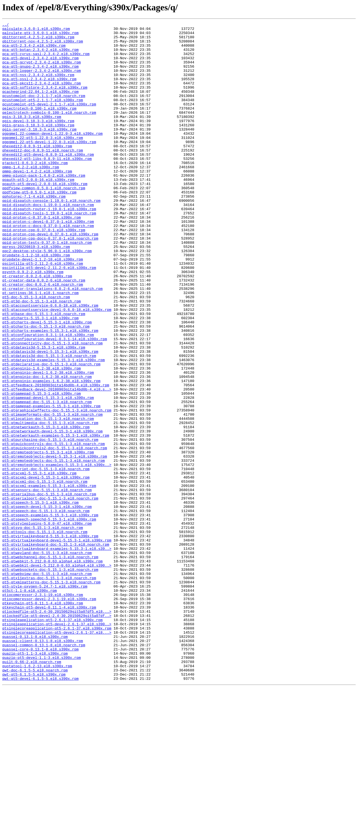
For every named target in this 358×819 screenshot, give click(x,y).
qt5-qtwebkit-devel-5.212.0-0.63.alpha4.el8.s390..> (56, 674)
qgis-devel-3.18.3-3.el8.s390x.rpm (38, 140)
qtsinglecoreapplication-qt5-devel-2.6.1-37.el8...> (56, 754)
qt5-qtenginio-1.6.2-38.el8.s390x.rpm (41, 437)
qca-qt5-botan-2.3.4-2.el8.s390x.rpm (40, 55)
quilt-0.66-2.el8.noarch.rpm (31, 789)
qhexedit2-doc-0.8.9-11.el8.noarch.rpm (42, 176)
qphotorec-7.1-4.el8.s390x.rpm (33, 231)
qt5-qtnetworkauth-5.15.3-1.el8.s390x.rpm (46, 508)
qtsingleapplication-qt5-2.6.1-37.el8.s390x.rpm (52, 739)
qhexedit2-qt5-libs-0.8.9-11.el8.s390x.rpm (47, 186)
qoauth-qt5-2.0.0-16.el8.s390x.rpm (38, 211)
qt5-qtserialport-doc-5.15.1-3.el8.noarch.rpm (50, 593)
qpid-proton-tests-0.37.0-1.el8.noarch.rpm (47, 286)
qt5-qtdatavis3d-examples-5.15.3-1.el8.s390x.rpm (53, 427)
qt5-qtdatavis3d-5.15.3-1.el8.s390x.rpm (43, 412)
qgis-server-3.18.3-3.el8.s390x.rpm (39, 150)
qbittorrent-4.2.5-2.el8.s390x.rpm (38, 40)
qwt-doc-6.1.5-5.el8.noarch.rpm (35, 800)
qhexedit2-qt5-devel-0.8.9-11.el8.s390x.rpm (48, 181)
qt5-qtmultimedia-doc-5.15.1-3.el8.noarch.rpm (50, 503)
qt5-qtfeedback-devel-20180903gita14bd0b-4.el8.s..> (56, 462)
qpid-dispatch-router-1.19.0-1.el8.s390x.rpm (49, 246)
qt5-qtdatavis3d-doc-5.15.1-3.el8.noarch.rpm (49, 422)
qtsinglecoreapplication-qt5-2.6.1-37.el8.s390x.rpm (56, 749)
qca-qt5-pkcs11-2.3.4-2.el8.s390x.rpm (41, 95)
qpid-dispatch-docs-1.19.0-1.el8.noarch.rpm (48, 241)
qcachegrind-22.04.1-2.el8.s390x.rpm (40, 105)
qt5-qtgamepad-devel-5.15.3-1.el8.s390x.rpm (48, 472)
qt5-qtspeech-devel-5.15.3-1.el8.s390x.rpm (47, 603)
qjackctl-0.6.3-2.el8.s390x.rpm (35, 191)
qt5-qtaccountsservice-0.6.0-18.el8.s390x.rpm (50, 362)
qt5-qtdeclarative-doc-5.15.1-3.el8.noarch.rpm (51, 432)
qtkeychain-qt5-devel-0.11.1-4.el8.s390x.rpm (49, 724)
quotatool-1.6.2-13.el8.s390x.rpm (37, 794)
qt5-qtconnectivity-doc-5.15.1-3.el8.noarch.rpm (52, 407)
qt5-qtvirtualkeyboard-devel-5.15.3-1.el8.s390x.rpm (56, 644)
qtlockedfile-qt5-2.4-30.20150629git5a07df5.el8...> (56, 729)
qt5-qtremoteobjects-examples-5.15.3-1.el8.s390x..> (56, 553)
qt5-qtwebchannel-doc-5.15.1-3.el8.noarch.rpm (50, 664)
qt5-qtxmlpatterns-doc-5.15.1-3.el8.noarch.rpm (51, 694)
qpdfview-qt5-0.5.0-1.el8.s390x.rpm (39, 226)
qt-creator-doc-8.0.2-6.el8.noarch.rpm (42, 337)
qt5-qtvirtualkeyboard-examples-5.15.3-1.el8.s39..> (56, 654)
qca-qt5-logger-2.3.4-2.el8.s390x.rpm (41, 80)
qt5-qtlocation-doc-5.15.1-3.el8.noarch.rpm (48, 498)
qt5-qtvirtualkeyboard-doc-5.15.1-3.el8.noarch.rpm (55, 649)
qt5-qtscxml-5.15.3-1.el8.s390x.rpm (39, 563)
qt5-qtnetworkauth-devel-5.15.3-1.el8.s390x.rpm (52, 513)
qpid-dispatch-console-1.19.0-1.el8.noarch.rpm (51, 236)
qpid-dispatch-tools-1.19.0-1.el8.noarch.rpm (49, 251)
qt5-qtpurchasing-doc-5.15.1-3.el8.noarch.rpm (50, 523)
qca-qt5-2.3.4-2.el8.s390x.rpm (33, 50)
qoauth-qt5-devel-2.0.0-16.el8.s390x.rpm (44, 216)
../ (5, 25)
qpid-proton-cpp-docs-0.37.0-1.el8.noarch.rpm (50, 281)
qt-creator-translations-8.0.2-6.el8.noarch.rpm (52, 342)
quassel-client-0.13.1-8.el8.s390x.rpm (42, 764)
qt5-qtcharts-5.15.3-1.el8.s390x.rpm (40, 377)
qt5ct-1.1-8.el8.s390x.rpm (29, 704)
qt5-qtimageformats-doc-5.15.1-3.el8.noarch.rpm (52, 493)
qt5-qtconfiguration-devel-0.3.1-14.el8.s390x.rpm (54, 402)
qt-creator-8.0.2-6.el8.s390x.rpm (37, 327)
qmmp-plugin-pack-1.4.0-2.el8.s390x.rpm (43, 206)
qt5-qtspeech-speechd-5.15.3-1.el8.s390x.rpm (49, 618)
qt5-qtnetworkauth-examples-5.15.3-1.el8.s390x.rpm (55, 518)
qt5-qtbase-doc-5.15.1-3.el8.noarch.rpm (43, 372)
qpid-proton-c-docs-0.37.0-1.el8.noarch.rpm (48, 266)
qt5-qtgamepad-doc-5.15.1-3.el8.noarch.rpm (47, 477)
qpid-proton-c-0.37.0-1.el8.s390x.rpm (41, 256)
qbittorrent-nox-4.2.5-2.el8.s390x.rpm (42, 45)
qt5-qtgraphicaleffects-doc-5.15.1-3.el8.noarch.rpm (56, 488)
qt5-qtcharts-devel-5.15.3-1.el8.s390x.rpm (47, 382)
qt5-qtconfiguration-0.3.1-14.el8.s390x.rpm (48, 397)
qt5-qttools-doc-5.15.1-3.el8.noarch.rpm (44, 633)
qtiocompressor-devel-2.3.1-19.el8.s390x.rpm (49, 714)
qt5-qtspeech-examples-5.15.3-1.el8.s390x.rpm (50, 613)
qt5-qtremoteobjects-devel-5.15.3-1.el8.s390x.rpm (54, 543)
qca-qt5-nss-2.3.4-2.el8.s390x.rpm (38, 85)
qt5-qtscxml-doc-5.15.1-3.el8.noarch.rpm (44, 573)
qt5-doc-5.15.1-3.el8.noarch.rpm (36, 352)
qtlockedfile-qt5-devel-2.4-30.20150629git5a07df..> (56, 734)
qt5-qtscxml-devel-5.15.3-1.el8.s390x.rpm (46, 568)
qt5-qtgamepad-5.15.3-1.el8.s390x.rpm (41, 467)
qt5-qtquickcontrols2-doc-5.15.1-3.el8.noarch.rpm (54, 533)
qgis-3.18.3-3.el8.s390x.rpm (31, 135)
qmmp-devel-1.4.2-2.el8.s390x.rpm (37, 201)
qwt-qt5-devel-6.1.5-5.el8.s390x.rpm (40, 810)
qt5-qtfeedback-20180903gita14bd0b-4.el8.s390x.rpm (55, 457)
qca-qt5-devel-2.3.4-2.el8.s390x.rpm (40, 65)
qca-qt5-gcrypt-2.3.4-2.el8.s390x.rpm (41, 70)
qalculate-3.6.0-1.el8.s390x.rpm (36, 30)
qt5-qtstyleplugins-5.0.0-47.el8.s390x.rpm (47, 623)
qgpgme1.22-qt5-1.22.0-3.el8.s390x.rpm (42, 161)
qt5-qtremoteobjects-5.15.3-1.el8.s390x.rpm (48, 538)
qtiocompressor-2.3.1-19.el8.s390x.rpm (42, 709)
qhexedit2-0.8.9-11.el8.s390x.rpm (37, 171)
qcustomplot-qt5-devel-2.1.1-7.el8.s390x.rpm (49, 120)
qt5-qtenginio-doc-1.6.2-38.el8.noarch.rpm (47, 447)
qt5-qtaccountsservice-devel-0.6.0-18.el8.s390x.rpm (56, 367)
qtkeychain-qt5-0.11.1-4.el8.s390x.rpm (42, 719)
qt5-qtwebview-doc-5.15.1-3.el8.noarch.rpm (47, 684)
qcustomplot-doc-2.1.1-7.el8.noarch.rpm (43, 110)
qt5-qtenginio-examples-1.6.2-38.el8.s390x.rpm (51, 452)
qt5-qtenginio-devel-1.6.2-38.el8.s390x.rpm (48, 442)
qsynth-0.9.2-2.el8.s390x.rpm (32, 322)
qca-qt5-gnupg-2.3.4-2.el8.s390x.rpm (40, 75)
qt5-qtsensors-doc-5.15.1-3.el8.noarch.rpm (47, 583)
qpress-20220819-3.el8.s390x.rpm (36, 291)
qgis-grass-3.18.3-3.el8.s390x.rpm (38, 145)
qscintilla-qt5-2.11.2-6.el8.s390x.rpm (42, 311)
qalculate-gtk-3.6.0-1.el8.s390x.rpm (40, 35)
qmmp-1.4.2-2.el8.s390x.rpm (30, 196)
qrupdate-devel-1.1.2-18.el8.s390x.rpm (42, 306)
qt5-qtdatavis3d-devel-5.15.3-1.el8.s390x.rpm (50, 417)
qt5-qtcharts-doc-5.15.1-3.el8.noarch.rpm (46, 387)
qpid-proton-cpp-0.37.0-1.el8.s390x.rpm (43, 271)
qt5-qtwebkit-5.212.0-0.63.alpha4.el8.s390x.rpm (52, 669)
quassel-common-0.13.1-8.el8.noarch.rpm (43, 769)
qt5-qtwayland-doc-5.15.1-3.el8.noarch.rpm (47, 659)
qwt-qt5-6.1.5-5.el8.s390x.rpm (33, 805)
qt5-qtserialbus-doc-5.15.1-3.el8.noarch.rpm (49, 588)
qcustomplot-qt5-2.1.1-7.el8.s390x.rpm (42, 115)
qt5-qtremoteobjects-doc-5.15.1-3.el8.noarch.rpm (53, 548)
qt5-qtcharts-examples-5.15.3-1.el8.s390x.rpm (50, 392)
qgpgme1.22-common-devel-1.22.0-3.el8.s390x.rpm (52, 155)
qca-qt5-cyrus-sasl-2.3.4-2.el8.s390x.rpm (46, 60)
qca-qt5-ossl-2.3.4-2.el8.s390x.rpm (39, 90)
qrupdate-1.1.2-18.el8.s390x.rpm (36, 301)
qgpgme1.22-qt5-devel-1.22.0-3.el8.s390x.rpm (49, 166)
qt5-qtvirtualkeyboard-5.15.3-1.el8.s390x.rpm (50, 639)
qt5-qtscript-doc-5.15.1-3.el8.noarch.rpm (46, 558)
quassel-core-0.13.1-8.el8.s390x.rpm (40, 774)
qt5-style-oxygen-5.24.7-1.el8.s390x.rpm (44, 699)
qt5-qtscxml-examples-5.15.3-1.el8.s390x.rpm (49, 578)
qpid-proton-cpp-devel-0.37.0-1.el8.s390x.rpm (50, 276)
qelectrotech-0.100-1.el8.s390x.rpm (39, 125)
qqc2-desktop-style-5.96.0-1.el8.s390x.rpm (47, 296)
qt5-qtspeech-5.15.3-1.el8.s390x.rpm (40, 598)
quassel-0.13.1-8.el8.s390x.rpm (35, 759)
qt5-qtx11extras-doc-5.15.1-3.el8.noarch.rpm (49, 689)
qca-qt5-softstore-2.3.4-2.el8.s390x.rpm (44, 100)
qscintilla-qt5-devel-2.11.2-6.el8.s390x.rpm (49, 316)
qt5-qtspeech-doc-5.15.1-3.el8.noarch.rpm (46, 608)
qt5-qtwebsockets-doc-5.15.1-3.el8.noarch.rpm (50, 679)
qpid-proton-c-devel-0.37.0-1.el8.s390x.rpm (48, 261)
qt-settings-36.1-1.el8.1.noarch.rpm (40, 347)
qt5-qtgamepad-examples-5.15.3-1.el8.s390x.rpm (51, 483)
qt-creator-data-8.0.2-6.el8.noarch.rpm (43, 332)
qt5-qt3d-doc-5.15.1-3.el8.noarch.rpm (41, 357)
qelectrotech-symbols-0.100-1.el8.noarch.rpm (49, 130)
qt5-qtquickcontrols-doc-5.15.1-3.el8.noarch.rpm (53, 528)
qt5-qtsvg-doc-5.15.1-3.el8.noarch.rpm (42, 628)
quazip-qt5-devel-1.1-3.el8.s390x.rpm (41, 784)
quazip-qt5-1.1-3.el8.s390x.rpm (35, 779)
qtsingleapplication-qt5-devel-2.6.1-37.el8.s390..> (56, 744)
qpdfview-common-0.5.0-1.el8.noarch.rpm (43, 221)
